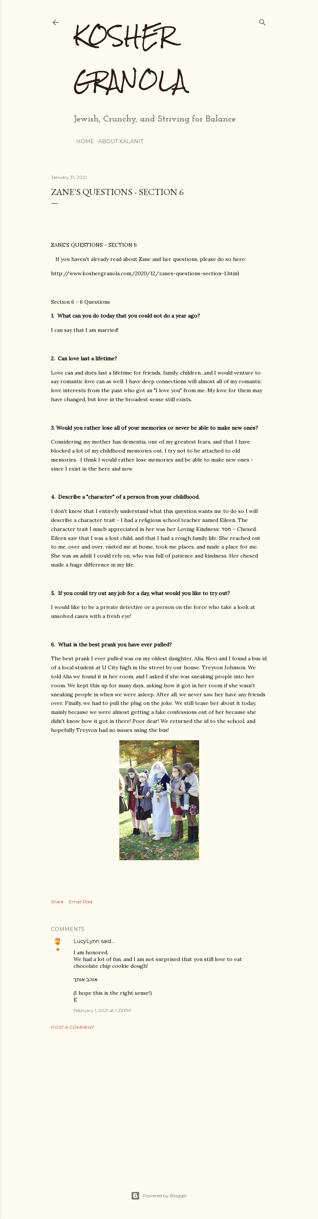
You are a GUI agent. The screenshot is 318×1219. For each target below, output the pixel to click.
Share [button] (57, 901)
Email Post (81, 901)
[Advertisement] (159, 1101)
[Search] (262, 20)
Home (83, 141)
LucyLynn (86, 941)
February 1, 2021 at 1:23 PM (102, 1010)
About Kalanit (118, 141)
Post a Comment (72, 1027)
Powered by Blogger (159, 1195)
